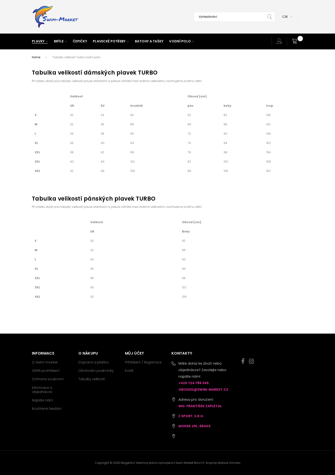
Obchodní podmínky (96, 370)
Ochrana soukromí (48, 379)
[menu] (145, 41)
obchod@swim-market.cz (203, 389)
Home (36, 57)
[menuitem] (40, 41)
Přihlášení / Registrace (143, 362)
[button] (287, 17)
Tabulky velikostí (91, 379)
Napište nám (42, 400)
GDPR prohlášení (46, 370)
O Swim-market (45, 362)
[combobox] (234, 17)
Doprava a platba (93, 362)
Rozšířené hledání (47, 408)
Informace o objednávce (42, 389)
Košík (129, 370)
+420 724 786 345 (193, 383)
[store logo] (55, 16)
